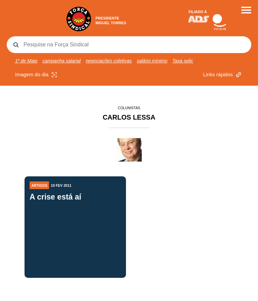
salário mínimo (152, 60)
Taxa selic (182, 60)
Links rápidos (223, 75)
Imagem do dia (36, 75)
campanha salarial (62, 60)
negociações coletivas (109, 60)
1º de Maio (26, 60)
